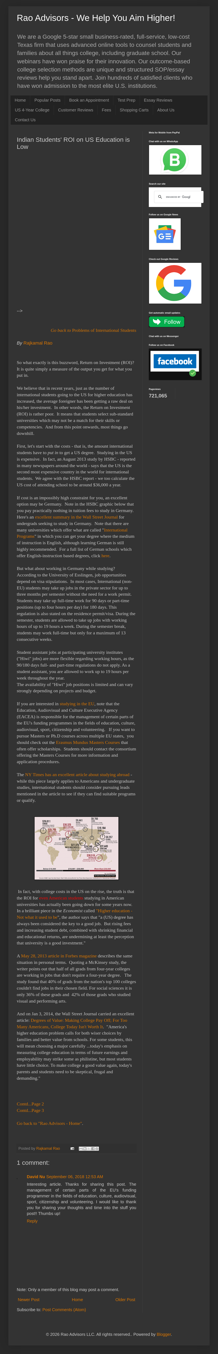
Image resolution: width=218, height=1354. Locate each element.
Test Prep (126, 100)
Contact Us (25, 120)
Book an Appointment (89, 100)
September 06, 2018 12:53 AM (74, 1176)
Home (20, 100)
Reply (32, 1221)
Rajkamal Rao (38, 343)
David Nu (36, 1176)
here (105, 555)
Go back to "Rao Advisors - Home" (49, 1123)
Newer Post (28, 1299)
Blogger (164, 1334)
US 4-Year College (32, 110)
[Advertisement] (76, 191)
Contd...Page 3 (30, 1110)
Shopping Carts (134, 110)
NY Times (35, 774)
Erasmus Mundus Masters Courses (88, 742)
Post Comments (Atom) (64, 1309)
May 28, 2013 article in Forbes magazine (59, 955)
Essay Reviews (158, 100)
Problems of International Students (104, 330)
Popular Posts (47, 100)
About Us (165, 110)
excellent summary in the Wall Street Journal (76, 517)
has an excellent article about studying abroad (87, 774)
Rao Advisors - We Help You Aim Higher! (96, 18)
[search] (178, 196)
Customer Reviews (75, 110)
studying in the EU (77, 703)
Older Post (125, 1299)
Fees (106, 110)
